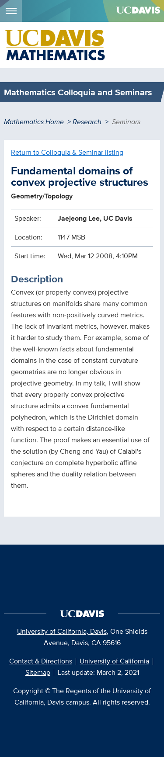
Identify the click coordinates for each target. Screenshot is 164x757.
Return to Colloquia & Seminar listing (67, 152)
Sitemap (37, 672)
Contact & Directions (40, 661)
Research (87, 122)
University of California (114, 661)
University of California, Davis (62, 631)
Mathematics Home (34, 122)
